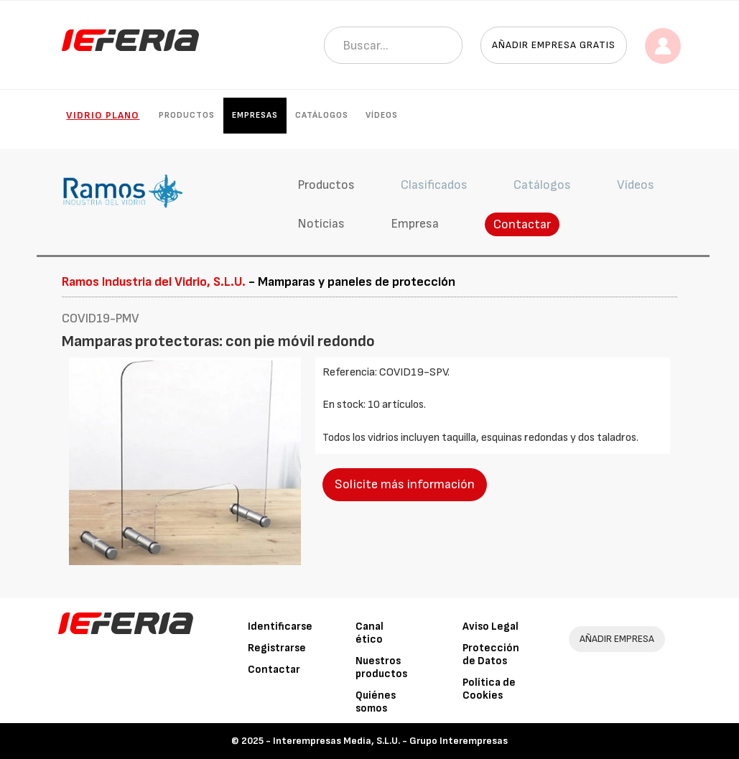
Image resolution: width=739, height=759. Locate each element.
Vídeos (382, 115)
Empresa (415, 223)
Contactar (522, 224)
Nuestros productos (381, 667)
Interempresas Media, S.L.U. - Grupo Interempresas (390, 741)
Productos (187, 115)
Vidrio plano (102, 115)
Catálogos (321, 115)
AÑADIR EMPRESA (617, 639)
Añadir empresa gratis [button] (553, 45)
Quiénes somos (375, 702)
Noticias (321, 223)
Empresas (255, 115)
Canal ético (369, 633)
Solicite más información (405, 484)
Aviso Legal (491, 626)
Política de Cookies (489, 689)
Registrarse (277, 648)
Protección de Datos (491, 654)
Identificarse (280, 626)
